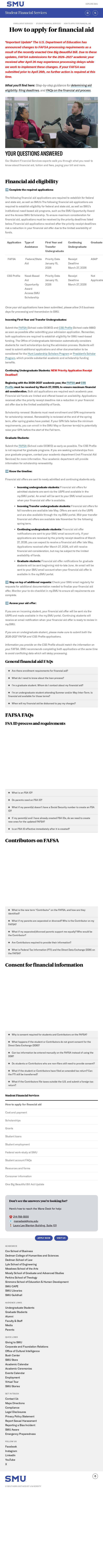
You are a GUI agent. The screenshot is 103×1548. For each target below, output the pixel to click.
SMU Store (11, 1359)
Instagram (11, 1451)
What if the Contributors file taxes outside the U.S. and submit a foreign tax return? (50, 1083)
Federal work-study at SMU (21, 1152)
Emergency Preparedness (20, 1434)
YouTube (10, 1459)
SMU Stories (12, 1386)
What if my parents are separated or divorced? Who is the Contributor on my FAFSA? (51, 922)
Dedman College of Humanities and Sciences (32, 1255)
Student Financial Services (26, 12)
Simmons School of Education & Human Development (37, 1282)
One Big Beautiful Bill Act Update (24, 1184)
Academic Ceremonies (18, 1368)
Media (9, 1325)
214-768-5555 (21, 1216)
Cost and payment (16, 1112)
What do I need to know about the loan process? (36, 678)
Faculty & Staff (13, 1321)
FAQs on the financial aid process (68, 90)
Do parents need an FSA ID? (25, 799)
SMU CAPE (11, 1286)
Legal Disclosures (15, 1412)
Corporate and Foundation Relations (26, 1346)
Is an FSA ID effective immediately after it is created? (39, 828)
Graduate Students (16, 1312)
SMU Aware (12, 1429)
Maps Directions (15, 1403)
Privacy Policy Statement (19, 1416)
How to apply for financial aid (23, 1104)
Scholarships (13, 1120)
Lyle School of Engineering (21, 1264)
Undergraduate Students (19, 1307)
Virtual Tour (12, 1381)
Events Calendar (15, 1373)
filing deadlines (29, 90)
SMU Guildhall (13, 1295)
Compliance (12, 1407)
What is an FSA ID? (20, 792)
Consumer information (18, 1176)
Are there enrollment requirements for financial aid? (38, 670)
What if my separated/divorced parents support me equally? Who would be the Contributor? (50, 933)
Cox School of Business (19, 1251)
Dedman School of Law (18, 1260)
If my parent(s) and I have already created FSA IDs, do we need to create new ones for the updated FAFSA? (49, 820)
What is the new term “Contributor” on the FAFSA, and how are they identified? (46, 911)
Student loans (13, 1136)
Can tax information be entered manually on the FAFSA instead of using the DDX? (50, 1054)
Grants (9, 1128)
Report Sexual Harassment (21, 1421)
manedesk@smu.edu (26, 1221)
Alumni (9, 1316)
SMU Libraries (13, 1290)
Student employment (17, 1144)
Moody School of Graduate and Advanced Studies (34, 1273)
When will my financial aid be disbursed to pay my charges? (42, 703)
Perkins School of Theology (21, 1277)
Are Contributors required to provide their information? (39, 942)
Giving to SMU (13, 1342)
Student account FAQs (18, 1160)
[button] (95, 1476)
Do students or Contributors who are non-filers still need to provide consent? (51, 1063)
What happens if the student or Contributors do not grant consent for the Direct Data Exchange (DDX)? (49, 1043)
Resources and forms (17, 1168)
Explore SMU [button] (92, 4)
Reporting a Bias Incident (20, 1425)
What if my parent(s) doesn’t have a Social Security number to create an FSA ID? (51, 809)
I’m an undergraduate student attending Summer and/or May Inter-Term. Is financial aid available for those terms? (50, 694)
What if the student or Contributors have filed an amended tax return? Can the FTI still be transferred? (50, 1072)
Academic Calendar (17, 1364)
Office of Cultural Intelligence (22, 1351)
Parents (9, 1329)
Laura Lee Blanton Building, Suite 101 (35, 1225)
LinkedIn (10, 1455)
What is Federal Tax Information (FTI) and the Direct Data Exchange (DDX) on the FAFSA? (51, 951)
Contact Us (11, 1398)
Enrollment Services (23, 23)
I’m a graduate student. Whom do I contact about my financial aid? (45, 685)
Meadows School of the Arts (21, 1268)
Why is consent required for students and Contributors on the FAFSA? (47, 1034)
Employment (12, 1377)
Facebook (11, 1446)
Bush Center (12, 1355)
